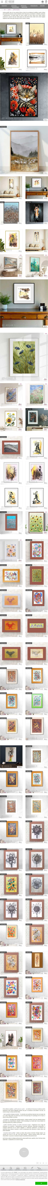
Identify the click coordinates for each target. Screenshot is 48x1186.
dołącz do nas (18, 1169)
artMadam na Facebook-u (39, 1170)
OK (41, 1183)
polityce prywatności (20, 1179)
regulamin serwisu (11, 1170)
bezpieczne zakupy (3, 1170)
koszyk (43, 3)
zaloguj (46, 3)
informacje (25, 1169)
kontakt (32, 1169)
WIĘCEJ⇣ (24, 1152)
